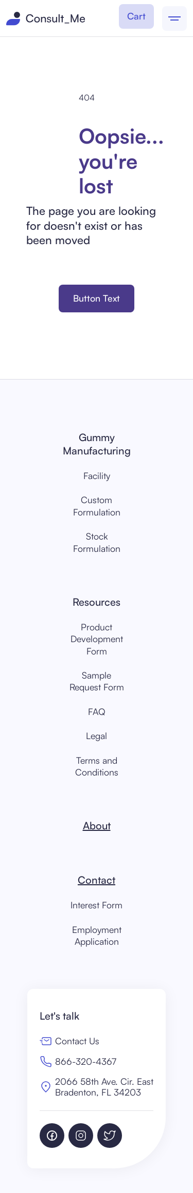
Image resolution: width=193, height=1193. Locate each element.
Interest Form (96, 904)
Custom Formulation (96, 505)
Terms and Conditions (96, 766)
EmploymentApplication (96, 935)
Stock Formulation (96, 541)
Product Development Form (97, 639)
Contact (96, 879)
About (97, 825)
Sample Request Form (96, 680)
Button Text (96, 298)
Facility (96, 475)
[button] (136, 16)
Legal (96, 735)
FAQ (97, 711)
